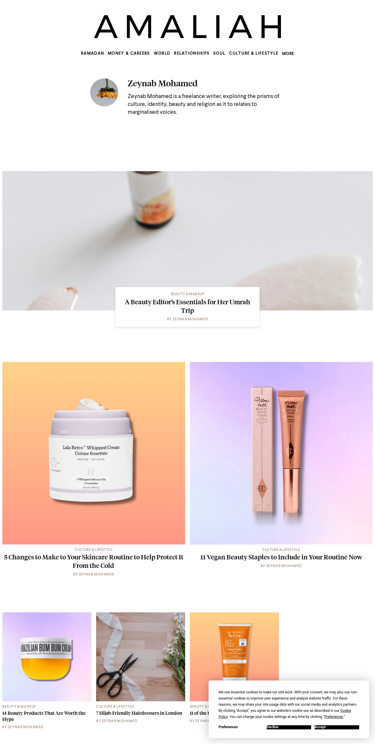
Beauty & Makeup (187, 294)
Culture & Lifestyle (253, 53)
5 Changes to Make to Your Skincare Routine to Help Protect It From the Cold (93, 561)
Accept (320, 727)
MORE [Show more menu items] (288, 54)
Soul (219, 53)
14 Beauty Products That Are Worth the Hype (44, 716)
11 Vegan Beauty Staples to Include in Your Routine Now (281, 557)
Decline (272, 727)
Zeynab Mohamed (162, 83)
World (162, 53)
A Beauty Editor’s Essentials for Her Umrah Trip (187, 306)
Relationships (191, 53)
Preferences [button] (333, 717)
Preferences (228, 727)
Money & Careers (129, 53)
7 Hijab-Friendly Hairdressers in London (139, 713)
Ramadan (92, 53)
